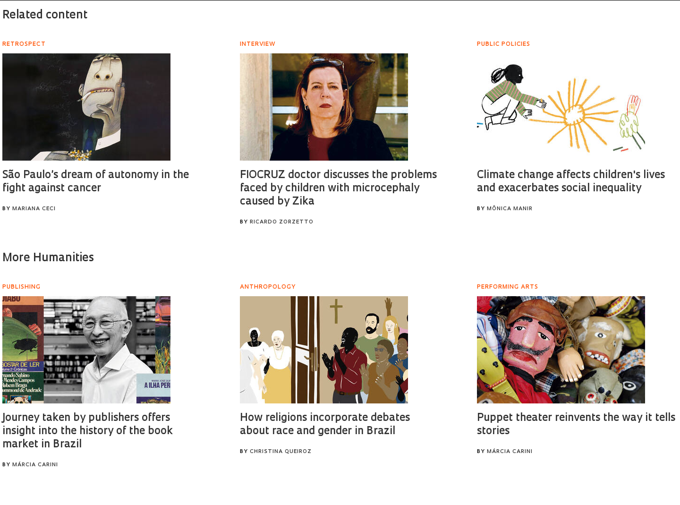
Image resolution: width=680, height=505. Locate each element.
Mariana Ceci (34, 209)
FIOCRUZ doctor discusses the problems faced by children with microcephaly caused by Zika (338, 188)
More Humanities (48, 258)
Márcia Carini (35, 465)
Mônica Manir (510, 209)
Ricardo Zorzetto (282, 222)
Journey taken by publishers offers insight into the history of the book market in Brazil (87, 431)
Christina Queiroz (281, 451)
